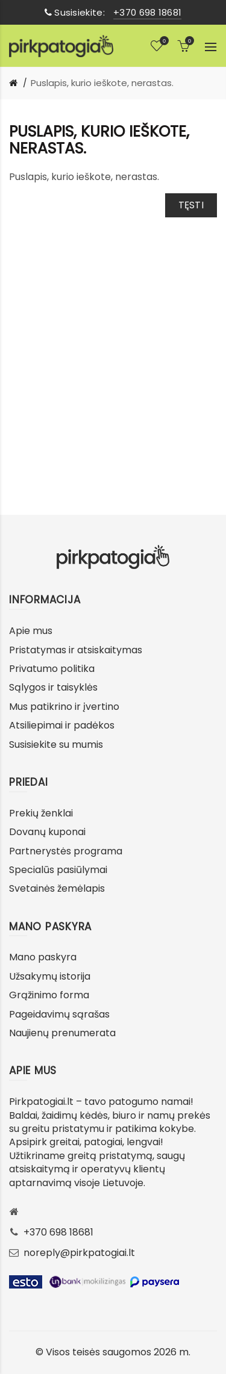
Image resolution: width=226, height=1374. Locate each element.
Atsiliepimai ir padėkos (62, 725)
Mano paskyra (43, 957)
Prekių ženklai (41, 813)
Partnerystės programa (65, 851)
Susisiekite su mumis (56, 744)
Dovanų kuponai (47, 832)
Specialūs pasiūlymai (58, 870)
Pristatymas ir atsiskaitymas (75, 650)
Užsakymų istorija (49, 976)
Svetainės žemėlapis (57, 888)
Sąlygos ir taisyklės (53, 687)
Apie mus (30, 631)
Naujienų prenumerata (62, 1033)
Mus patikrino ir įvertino (64, 706)
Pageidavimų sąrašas (59, 1014)
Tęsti (191, 205)
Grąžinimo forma (49, 995)
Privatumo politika (52, 669)
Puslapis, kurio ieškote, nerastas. (102, 82)
